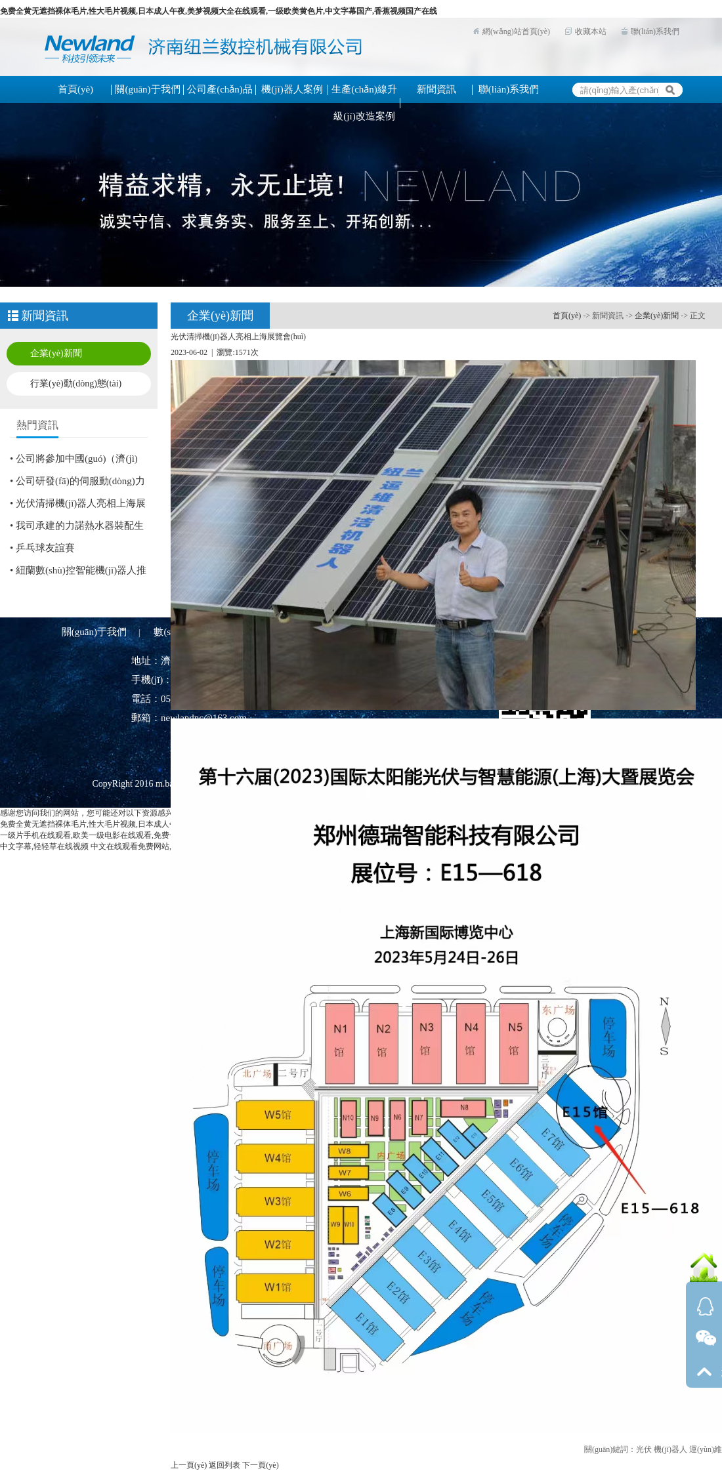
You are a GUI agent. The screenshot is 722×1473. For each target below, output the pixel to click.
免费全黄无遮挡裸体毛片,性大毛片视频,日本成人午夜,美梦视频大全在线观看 (133, 824)
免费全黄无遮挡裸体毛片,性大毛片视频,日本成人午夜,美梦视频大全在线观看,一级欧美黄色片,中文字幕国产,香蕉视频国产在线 (218, 11)
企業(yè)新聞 (56, 353)
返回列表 (224, 1465)
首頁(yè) (567, 315)
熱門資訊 (37, 424)
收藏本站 (590, 31)
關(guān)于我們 (94, 632)
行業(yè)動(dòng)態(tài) (75, 383)
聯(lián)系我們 (655, 31)
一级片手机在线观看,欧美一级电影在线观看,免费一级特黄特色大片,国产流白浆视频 (144, 835)
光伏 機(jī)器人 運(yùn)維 (679, 1449)
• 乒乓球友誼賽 (42, 548)
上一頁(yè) (189, 1465)
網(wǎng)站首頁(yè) (516, 31)
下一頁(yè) (260, 1465)
